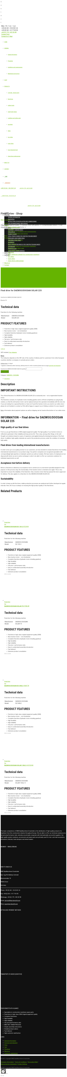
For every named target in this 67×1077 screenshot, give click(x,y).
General (7, 215)
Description (7, 378)
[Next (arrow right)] (3, 1075)
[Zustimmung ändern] (3, 1071)
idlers (9, 131)
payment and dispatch (55, 365)
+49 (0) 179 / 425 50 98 (8, 32)
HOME (5, 42)
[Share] (3, 1073)
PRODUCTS (7, 86)
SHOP (5, 80)
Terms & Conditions (21, 1062)
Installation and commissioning (15, 67)
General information (12, 54)
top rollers (10, 137)
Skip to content (5, 220)
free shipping (13, 352)
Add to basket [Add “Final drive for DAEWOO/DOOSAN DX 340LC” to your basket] (7, 733)
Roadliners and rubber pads (16, 238)
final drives (10, 99)
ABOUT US (6, 162)
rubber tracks (11, 105)
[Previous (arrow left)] (1, 1075)
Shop (5, 1045)
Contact (7, 255)
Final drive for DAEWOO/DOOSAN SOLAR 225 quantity (13, 369)
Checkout (7, 1049)
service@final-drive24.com (12, 900)
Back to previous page (6, 268)
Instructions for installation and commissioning (22, 221)
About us (7, 253)
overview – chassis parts (15, 230)
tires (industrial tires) (13, 150)
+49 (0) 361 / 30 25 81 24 (8, 188)
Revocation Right (33, 1062)
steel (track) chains (12, 111)
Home (6, 213)
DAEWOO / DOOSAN (13, 375)
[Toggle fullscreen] (5, 1073)
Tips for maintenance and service (18, 223)
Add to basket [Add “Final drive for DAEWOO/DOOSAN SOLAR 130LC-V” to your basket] (7, 812)
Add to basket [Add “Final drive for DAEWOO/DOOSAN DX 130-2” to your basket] (7, 574)
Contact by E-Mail (6, 36)
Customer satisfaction (11, 1053)
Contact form (5, 34)
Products (7, 228)
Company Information (7, 1062)
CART (5, 176)
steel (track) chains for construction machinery (22, 236)
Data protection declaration (9, 1064)
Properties (10, 61)
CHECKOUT (7, 183)
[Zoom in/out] (7, 1073)
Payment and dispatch (10, 1043)
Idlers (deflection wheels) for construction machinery (24, 244)
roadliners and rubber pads (14, 118)
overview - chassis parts (13, 92)
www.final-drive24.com (11, 904)
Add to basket (4, 371)
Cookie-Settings (22, 1064)
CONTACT (6, 169)
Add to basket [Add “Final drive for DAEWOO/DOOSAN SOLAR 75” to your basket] (7, 653)
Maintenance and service (13, 73)
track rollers (11, 143)
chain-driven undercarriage (14, 156)
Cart (5, 1047)
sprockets (10, 124)
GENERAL (6, 48)
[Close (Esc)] (1, 1073)
